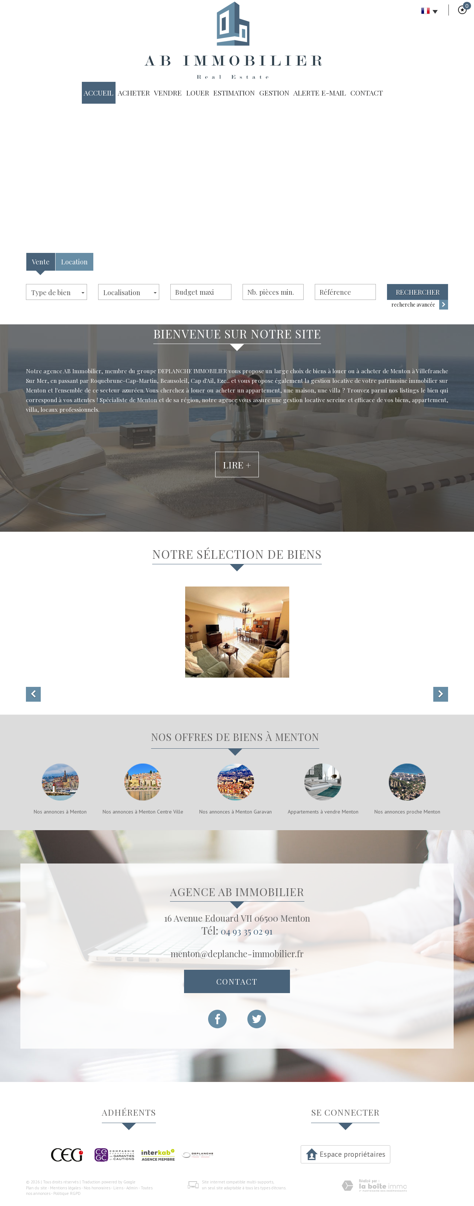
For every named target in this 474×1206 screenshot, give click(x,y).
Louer (197, 92)
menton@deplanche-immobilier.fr (237, 953)
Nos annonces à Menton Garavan (235, 811)
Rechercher (418, 292)
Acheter (134, 92)
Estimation (234, 92)
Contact (366, 92)
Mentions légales (65, 1187)
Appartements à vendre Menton (323, 811)
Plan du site (36, 1187)
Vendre (168, 92)
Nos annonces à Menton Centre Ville (143, 811)
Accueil (98, 92)
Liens (118, 1187)
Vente (41, 261)
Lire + (237, 491)
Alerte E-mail (319, 92)
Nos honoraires (97, 1187)
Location (74, 261)
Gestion (274, 92)
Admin (132, 1187)
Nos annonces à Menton (60, 811)
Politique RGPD (67, 1193)
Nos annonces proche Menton (407, 811)
